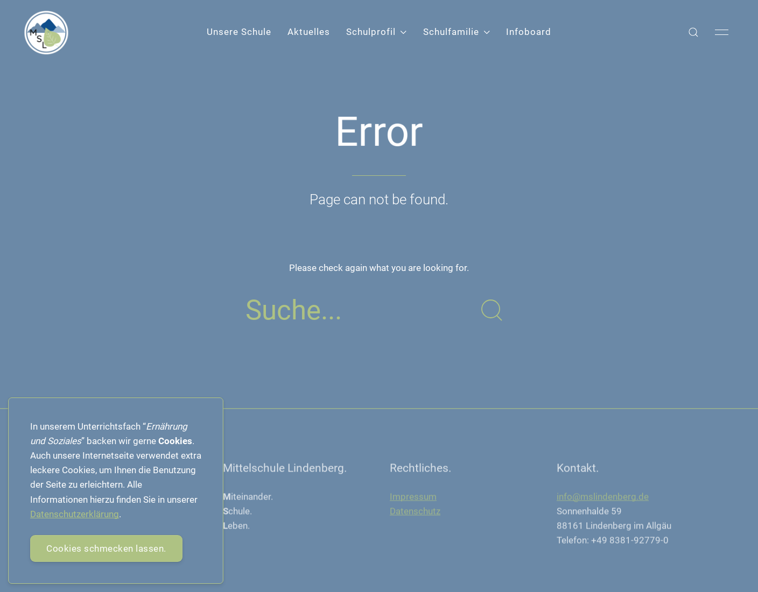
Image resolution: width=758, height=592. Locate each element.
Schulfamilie (456, 31)
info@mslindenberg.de (603, 497)
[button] (693, 32)
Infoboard (528, 31)
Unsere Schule (239, 31)
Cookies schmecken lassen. (106, 548)
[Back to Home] (46, 32)
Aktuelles (308, 31)
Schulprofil (376, 31)
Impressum (413, 497)
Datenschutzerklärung (74, 514)
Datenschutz (415, 512)
